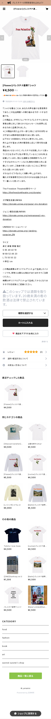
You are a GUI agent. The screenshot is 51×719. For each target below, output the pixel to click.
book (4, 646)
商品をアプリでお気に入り (25, 333)
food (4, 629)
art (3, 654)
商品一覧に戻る (25, 676)
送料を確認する (29, 101)
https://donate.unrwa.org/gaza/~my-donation (25, 204)
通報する (45, 342)
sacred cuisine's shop (13, 663)
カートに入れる (25, 322)
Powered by (25, 693)
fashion (6, 638)
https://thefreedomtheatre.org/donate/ (22, 192)
